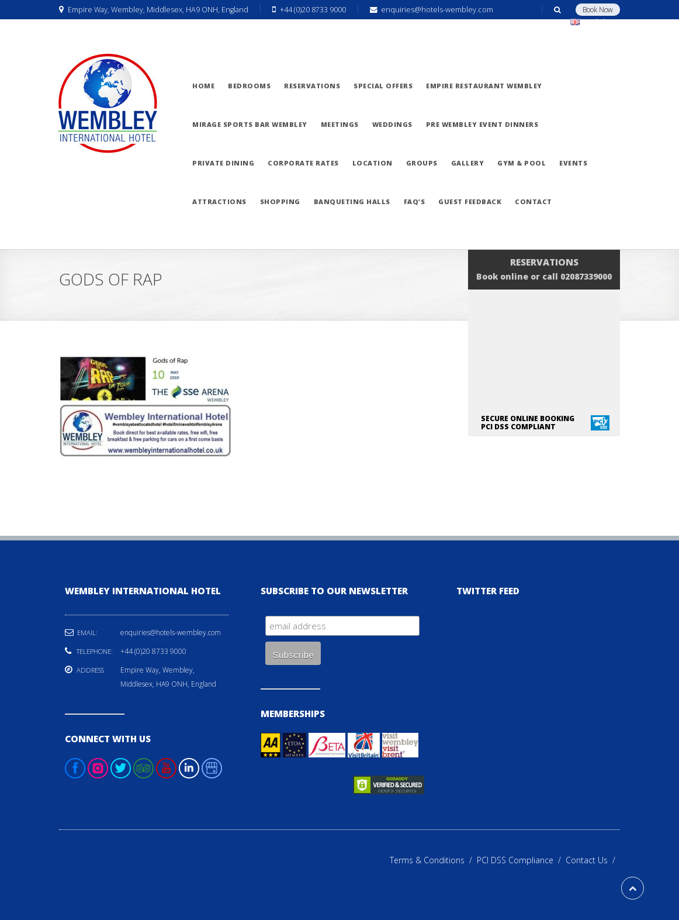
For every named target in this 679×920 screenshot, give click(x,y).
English (592, 22)
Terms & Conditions (433, 860)
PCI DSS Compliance (521, 860)
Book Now (598, 10)
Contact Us (593, 860)
